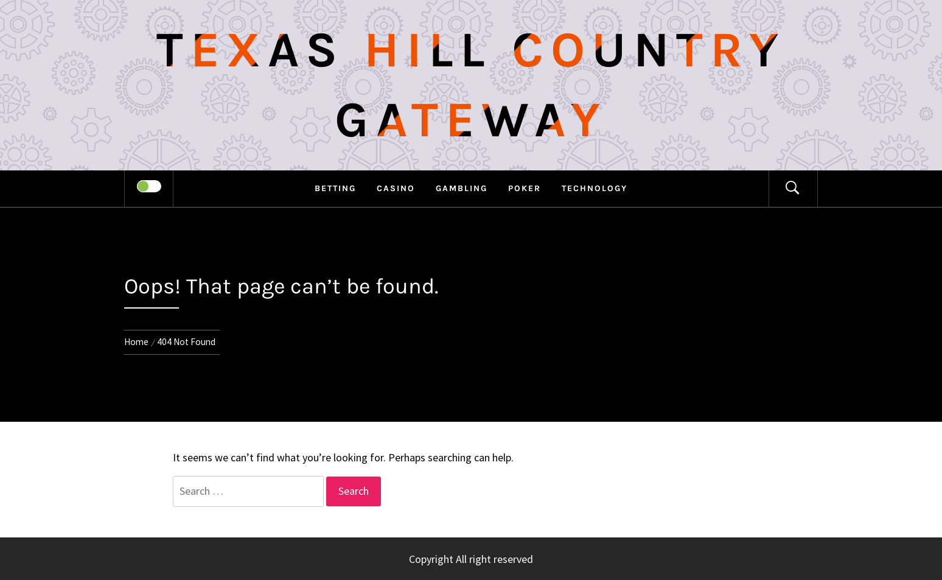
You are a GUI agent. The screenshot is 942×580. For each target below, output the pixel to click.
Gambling (461, 188)
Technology (594, 188)
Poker (524, 188)
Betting (335, 188)
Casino (396, 188)
